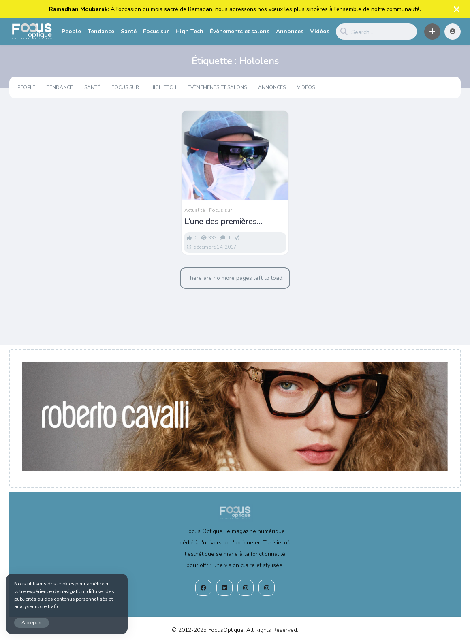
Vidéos (319, 31)
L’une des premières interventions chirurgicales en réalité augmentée (231, 221)
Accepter (31, 622)
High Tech (189, 31)
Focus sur (156, 31)
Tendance (101, 31)
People (71, 31)
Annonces (289, 31)
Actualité (194, 210)
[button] (432, 31)
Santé (129, 31)
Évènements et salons (239, 31)
